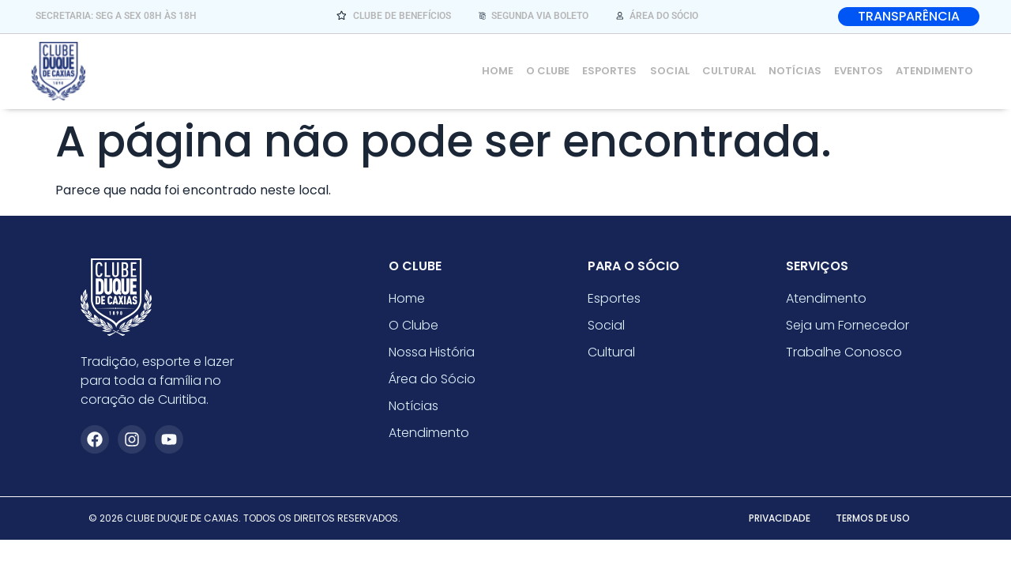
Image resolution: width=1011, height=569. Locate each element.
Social (670, 70)
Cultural (729, 70)
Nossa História (432, 352)
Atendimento (934, 70)
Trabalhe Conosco (844, 352)
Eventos (858, 70)
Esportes (610, 70)
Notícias (795, 70)
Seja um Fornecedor (847, 325)
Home (498, 70)
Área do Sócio (432, 379)
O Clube (548, 70)
